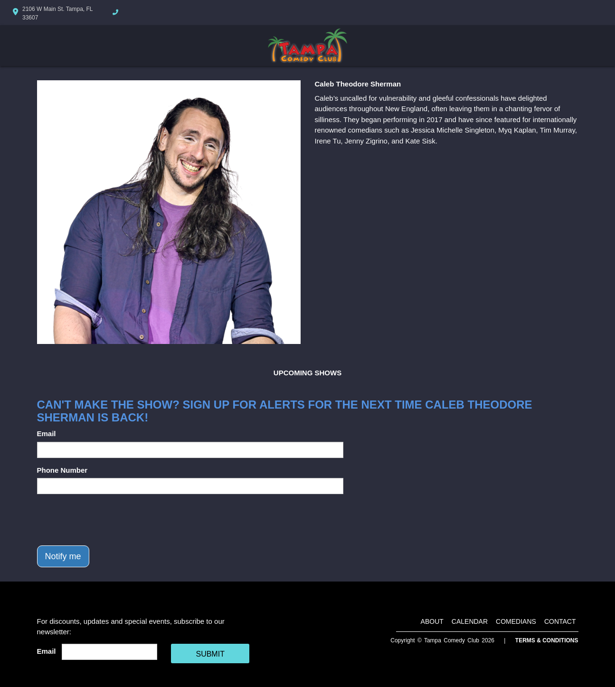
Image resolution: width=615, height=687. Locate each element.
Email (46, 433)
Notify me (63, 556)
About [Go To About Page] (432, 621)
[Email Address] (109, 652)
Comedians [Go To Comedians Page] (516, 621)
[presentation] (109, 519)
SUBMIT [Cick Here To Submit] (210, 654)
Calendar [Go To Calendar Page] (470, 621)
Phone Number (62, 470)
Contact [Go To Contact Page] (560, 621)
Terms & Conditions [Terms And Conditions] (546, 640)
